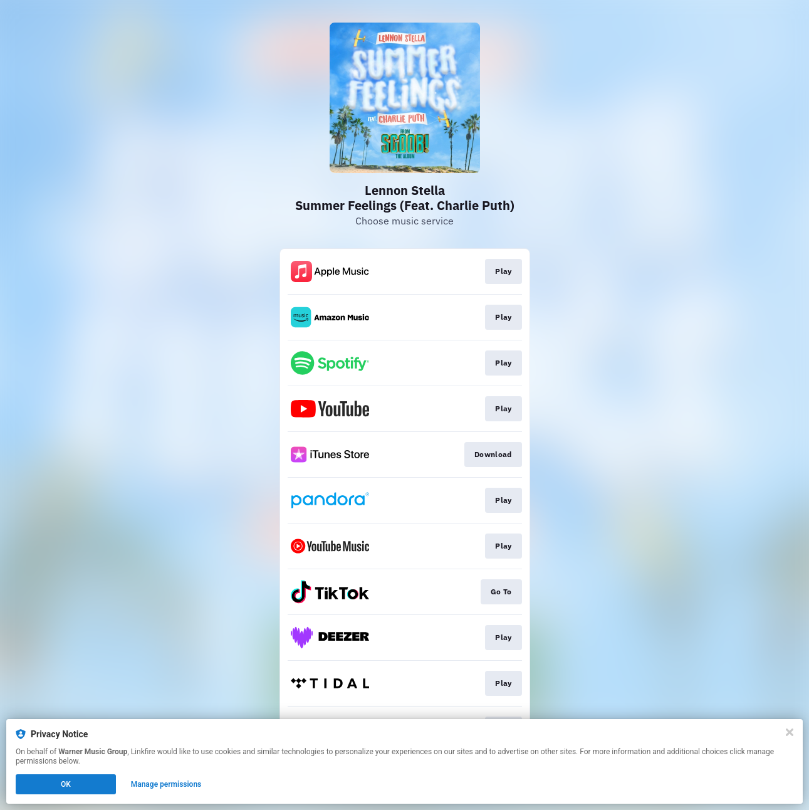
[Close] (790, 732)
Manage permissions (166, 784)
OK (66, 784)
